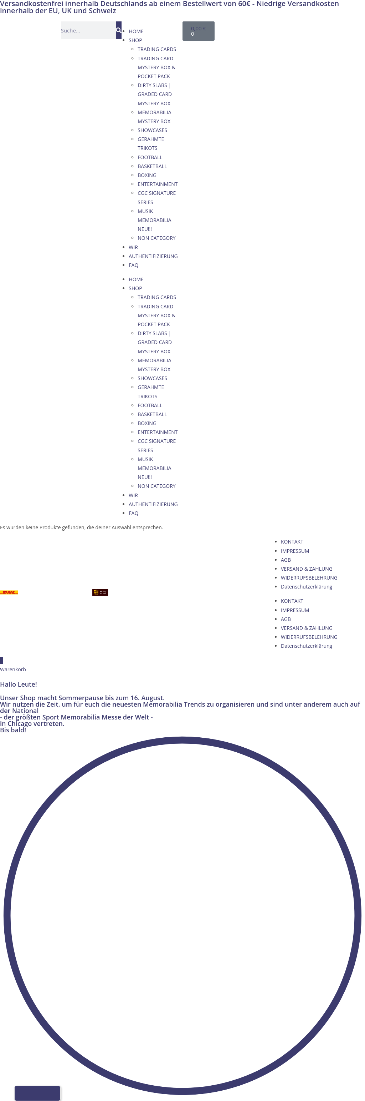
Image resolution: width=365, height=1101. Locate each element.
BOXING (147, 175)
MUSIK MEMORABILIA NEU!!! (154, 220)
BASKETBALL (152, 166)
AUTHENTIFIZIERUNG (153, 256)
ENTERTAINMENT (158, 184)
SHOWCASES (152, 130)
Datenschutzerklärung (306, 586)
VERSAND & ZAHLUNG (307, 568)
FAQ (133, 265)
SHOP (135, 40)
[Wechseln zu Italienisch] (293, 29)
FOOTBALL (150, 157)
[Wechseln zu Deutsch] (253, 29)
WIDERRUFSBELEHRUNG (309, 577)
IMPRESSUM (295, 550)
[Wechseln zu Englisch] (266, 29)
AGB (286, 559)
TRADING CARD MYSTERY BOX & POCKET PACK (156, 67)
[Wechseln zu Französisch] (280, 29)
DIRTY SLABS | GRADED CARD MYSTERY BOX (155, 94)
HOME (136, 31)
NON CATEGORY (156, 237)
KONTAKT (292, 541)
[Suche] (119, 30)
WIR (133, 247)
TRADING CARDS (157, 49)
